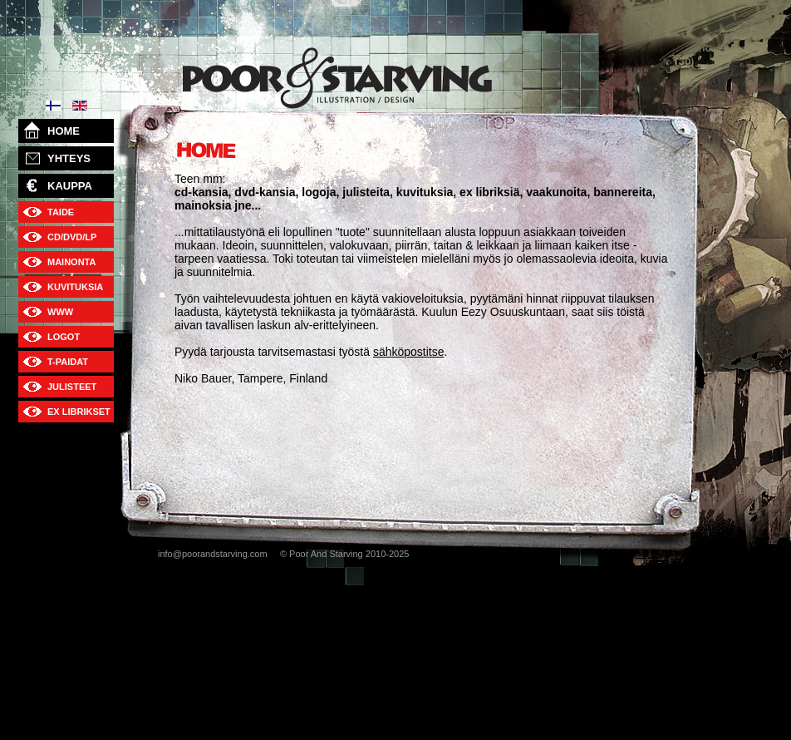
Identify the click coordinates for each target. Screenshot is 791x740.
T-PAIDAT (67, 362)
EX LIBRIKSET (79, 412)
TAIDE (60, 212)
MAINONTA (71, 262)
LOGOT (63, 337)
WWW (60, 312)
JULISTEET (71, 387)
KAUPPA (69, 186)
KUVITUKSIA (75, 287)
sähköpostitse (409, 351)
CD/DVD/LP (71, 237)
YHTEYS (69, 158)
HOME (63, 131)
